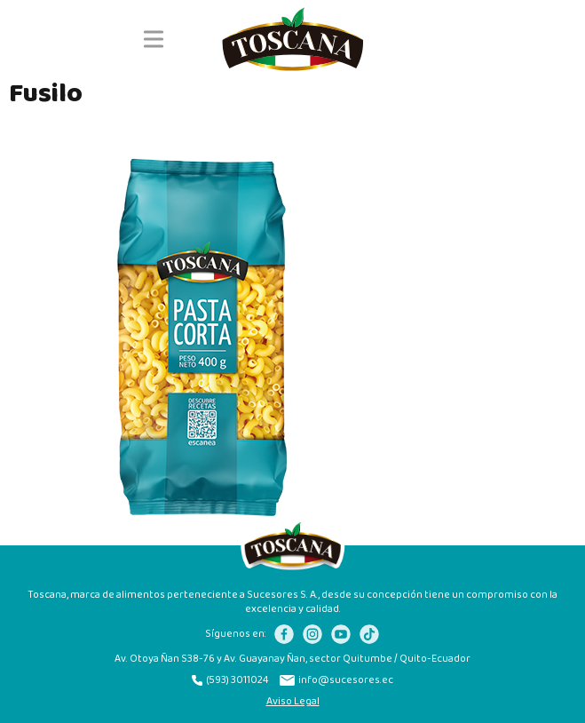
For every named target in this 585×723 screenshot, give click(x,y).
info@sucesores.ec (336, 680)
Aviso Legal (293, 702)
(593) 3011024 (230, 680)
